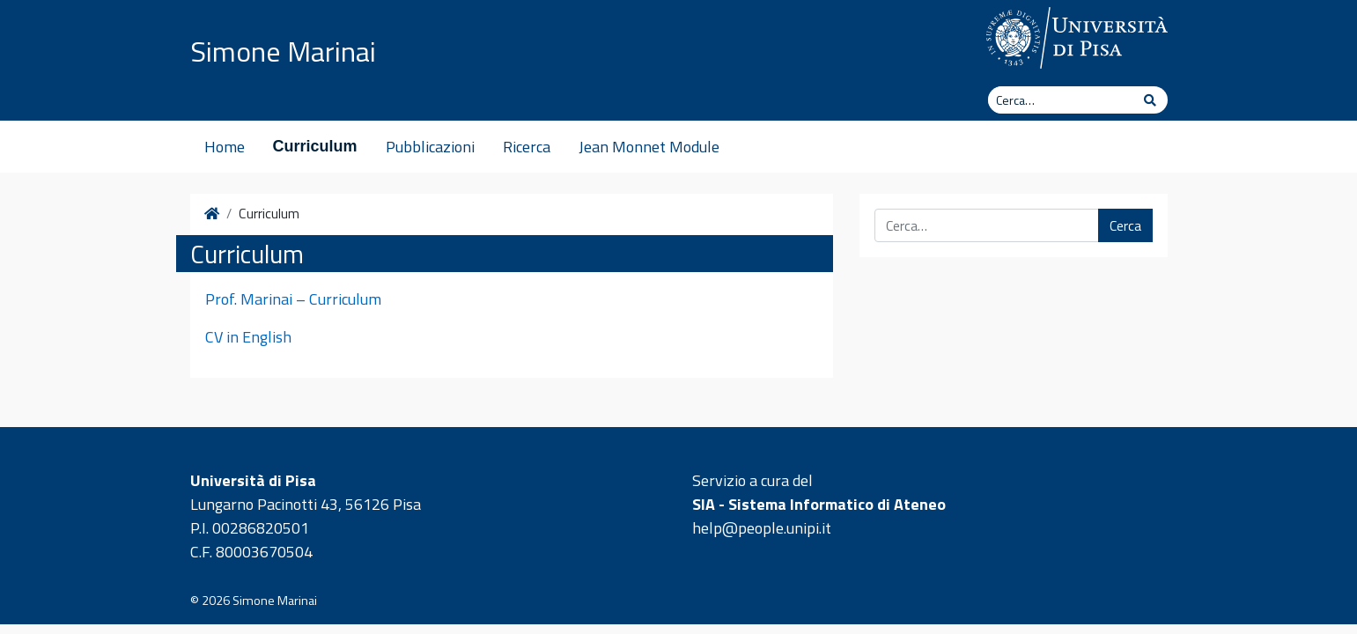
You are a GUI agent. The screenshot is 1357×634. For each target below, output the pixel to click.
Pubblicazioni (430, 146)
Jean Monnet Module (649, 146)
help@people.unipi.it (761, 528)
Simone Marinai (283, 51)
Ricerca (526, 146)
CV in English (248, 337)
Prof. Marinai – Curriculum (293, 299)
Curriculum (315, 146)
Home (224, 146)
